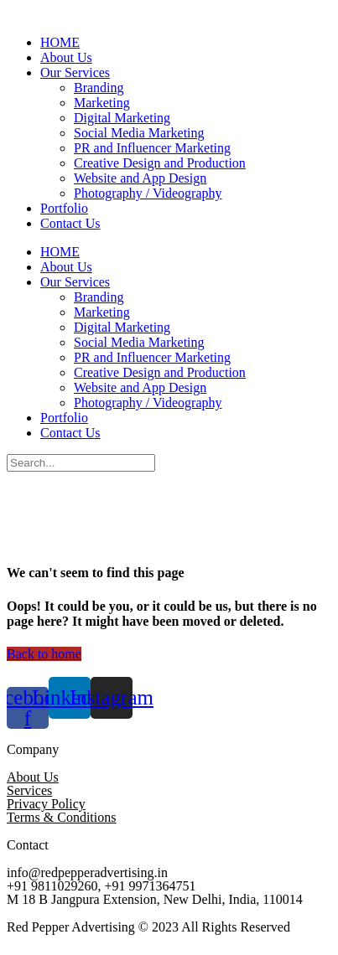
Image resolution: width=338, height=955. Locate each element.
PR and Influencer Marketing (152, 148)
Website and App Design (140, 178)
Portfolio (64, 208)
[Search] (81, 463)
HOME (60, 42)
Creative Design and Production (160, 163)
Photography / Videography (148, 193)
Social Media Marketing (139, 133)
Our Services (75, 72)
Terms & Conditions (61, 817)
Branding (99, 87)
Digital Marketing (122, 118)
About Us (66, 57)
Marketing (102, 103)
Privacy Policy (46, 804)
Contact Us (70, 223)
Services (29, 790)
